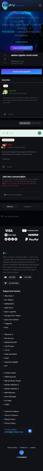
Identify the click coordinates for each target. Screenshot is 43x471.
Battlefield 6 (9, 304)
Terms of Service (11, 415)
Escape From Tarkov (13, 315)
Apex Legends (10, 311)
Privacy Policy (10, 423)
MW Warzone (10, 392)
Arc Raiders (9, 300)
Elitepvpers (11, 283)
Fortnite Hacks (10, 373)
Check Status (21, 42)
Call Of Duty (9, 346)
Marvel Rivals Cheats (13, 381)
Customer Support (12, 411)
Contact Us (23, 447)
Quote (11, 114)
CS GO (7, 350)
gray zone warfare (12, 319)
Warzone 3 (9, 334)
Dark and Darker (11, 354)
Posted (18, 93)
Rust (6, 327)
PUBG (7, 404)
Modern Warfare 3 (12, 385)
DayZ (7, 358)
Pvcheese (21, 457)
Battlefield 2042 (11, 342)
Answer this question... (13, 195)
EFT (6, 366)
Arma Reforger (10, 396)
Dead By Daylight (11, 362)
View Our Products (21, 48)
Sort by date (36, 123)
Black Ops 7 (9, 296)
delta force (9, 308)
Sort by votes (25, 123)
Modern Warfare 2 (12, 388)
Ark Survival (9, 338)
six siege (8, 400)
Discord (10, 277)
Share (10, 206)
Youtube (25, 277)
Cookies (32, 447)
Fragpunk (8, 323)
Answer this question (21, 71)
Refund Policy (10, 419)
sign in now (13, 181)
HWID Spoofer (10, 377)
